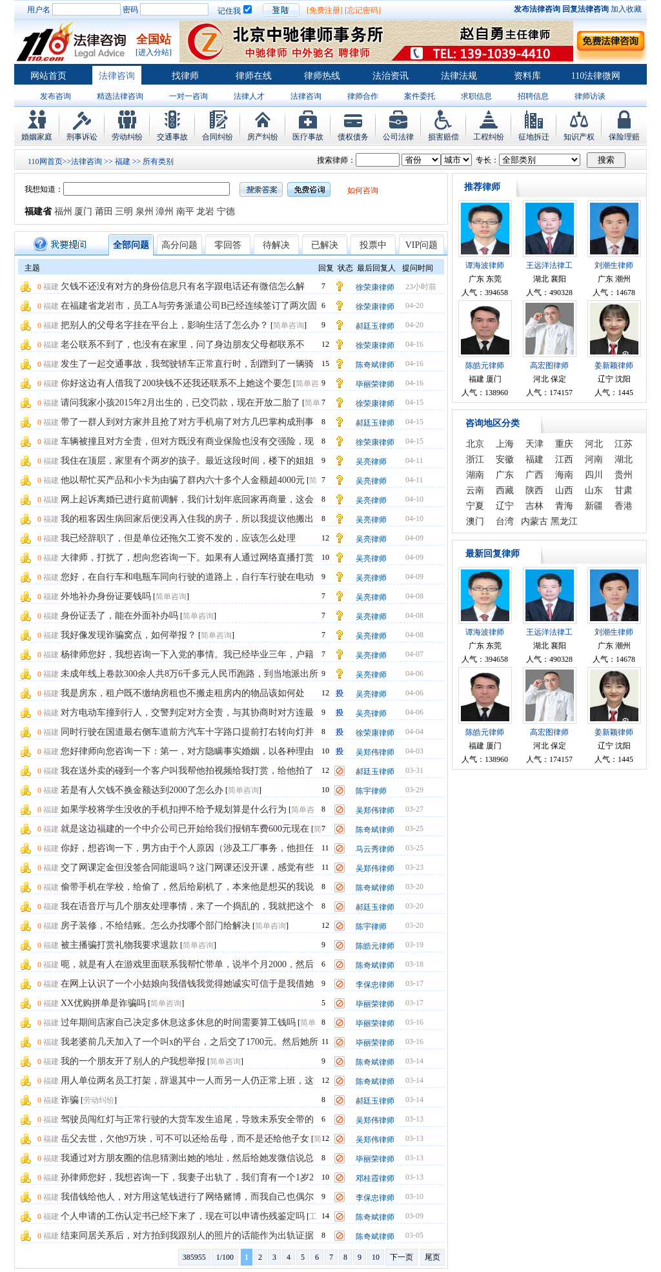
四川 (594, 475)
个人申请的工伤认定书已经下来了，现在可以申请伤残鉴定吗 (183, 1216)
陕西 (534, 490)
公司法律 (398, 136)
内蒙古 (534, 521)
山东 (594, 490)
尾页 (432, 1257)
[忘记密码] (363, 10)
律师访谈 (590, 96)
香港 (624, 506)
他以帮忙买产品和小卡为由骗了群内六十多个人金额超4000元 (183, 480)
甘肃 (624, 490)
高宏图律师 (549, 365)
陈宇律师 (371, 790)
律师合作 (362, 96)
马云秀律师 (375, 849)
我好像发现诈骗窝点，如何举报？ (128, 635)
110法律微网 (595, 76)
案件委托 (419, 96)
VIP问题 (421, 245)
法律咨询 (117, 76)
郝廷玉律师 (375, 326)
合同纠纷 (217, 136)
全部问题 (131, 245)
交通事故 (172, 136)
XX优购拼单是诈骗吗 (103, 1003)
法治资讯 (390, 76)
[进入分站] (154, 52)
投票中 (373, 245)
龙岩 (205, 211)
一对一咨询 (188, 96)
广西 (534, 475)
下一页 (401, 1257)
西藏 (505, 490)
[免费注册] (325, 10)
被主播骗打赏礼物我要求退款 (119, 945)
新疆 (594, 506)
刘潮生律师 (614, 265)
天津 (534, 444)
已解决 (324, 245)
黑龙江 (564, 521)
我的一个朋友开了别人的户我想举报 (133, 1061)
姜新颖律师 (614, 365)
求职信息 (476, 96)
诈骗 (70, 1100)
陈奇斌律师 (375, 364)
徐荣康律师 (375, 287)
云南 (475, 490)
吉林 (534, 506)
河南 (594, 459)
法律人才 (249, 96)
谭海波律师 (484, 265)
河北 (594, 444)
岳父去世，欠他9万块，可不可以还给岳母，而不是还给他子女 (185, 1139)
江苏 (624, 444)
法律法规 (459, 76)
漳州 (165, 211)
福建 (122, 161)
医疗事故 (307, 136)
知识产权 (579, 136)
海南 (564, 475)
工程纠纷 (488, 136)
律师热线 (322, 76)
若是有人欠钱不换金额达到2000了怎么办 (142, 790)
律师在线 (254, 76)
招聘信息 (533, 96)
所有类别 (158, 161)
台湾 (505, 521)
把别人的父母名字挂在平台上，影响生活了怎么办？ (165, 325)
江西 (564, 459)
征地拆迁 (533, 136)
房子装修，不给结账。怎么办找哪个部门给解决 (155, 925)
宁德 (226, 211)
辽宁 (505, 506)
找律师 (185, 76)
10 (376, 1257)
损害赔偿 (443, 136)
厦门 (83, 211)
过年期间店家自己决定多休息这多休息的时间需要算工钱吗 (178, 1022)
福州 (63, 211)
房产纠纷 (262, 136)
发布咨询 (55, 96)
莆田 (104, 211)
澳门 (475, 521)
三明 (124, 211)
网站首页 (48, 76)
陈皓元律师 (375, 945)
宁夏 (475, 506)
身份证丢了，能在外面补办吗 (119, 616)
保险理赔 (624, 136)
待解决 (276, 245)
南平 (185, 211)
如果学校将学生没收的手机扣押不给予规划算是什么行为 (174, 809)
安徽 (505, 459)
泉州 (145, 211)
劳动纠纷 (127, 136)
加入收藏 (626, 9)
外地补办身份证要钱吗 (106, 596)
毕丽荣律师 (375, 384)
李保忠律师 (375, 984)
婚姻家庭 (36, 136)
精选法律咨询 (120, 96)
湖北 (624, 459)
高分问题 (179, 245)
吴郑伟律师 (375, 752)
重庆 (564, 444)
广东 (505, 475)
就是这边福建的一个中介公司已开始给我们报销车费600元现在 (185, 829)
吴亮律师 (371, 461)
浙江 (475, 459)
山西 (564, 490)
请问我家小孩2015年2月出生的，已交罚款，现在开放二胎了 (180, 402)
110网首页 (45, 161)
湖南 (475, 475)
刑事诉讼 (81, 136)
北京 (475, 444)
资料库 (527, 76)
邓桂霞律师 (375, 1178)
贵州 (624, 475)
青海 (564, 506)
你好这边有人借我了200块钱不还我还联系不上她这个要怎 (176, 383)
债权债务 (353, 136)
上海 (505, 444)
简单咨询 (288, 325)
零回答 (227, 245)
